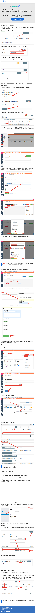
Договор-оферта (4, 609)
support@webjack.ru (5, 611)
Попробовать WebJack (17, 19)
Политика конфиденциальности (7, 608)
